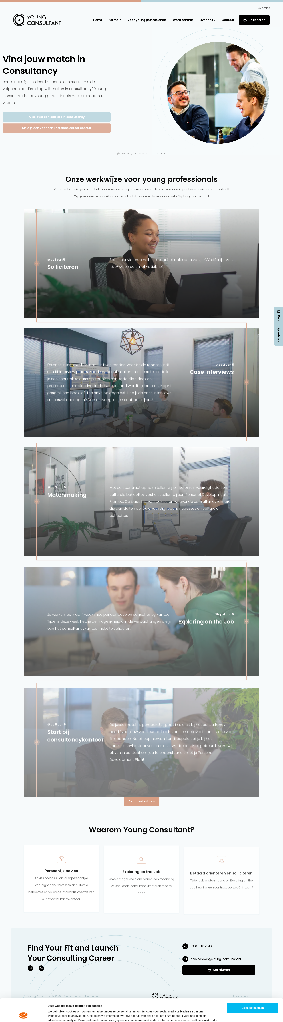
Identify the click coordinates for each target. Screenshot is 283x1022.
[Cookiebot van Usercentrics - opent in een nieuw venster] (23, 1015)
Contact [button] (228, 20)
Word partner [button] (183, 20)
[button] (37, 20)
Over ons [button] (207, 20)
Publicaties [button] (263, 8)
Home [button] (97, 20)
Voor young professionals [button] (147, 20)
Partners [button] (114, 20)
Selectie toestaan (253, 986)
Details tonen (196, 1014)
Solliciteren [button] (254, 20)
